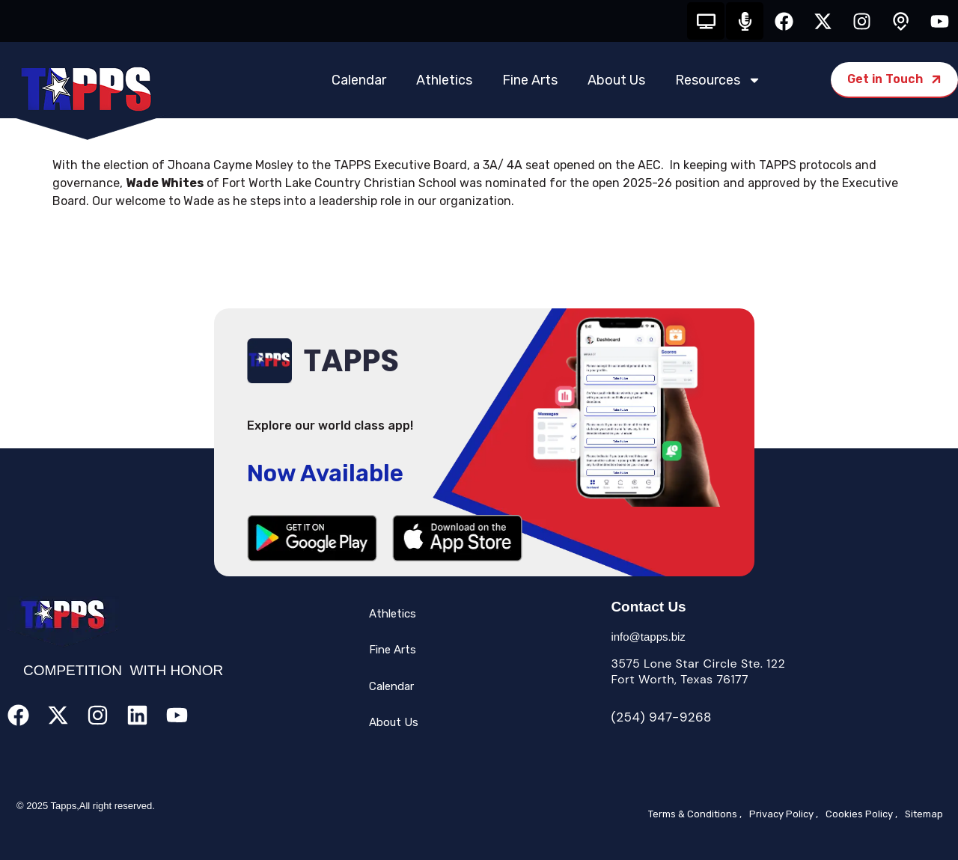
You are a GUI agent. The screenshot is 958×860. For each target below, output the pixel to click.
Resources (718, 80)
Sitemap (924, 814)
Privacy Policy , (783, 814)
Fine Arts (530, 80)
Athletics (444, 80)
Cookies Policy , (861, 814)
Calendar (359, 80)
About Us (616, 80)
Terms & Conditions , (695, 814)
